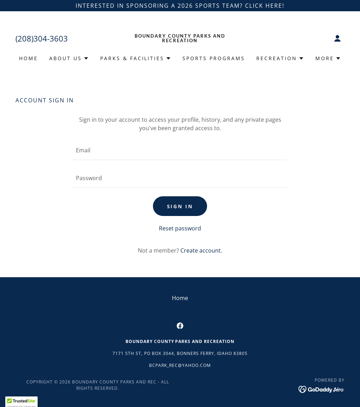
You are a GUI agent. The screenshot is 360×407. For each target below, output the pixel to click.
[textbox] (180, 150)
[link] (180, 40)
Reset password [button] (180, 228)
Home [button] (180, 298)
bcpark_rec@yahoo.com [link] (180, 365)
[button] (337, 38)
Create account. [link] (201, 250)
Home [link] (28, 58)
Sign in (180, 206)
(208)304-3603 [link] (41, 38)
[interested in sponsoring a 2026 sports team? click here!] (180, 5)
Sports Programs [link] (213, 58)
